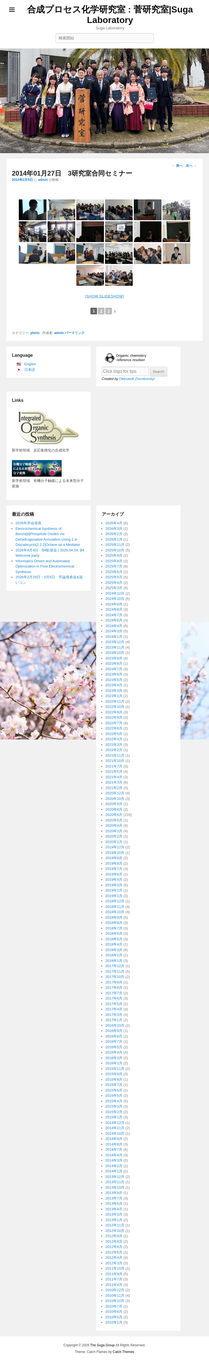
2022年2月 (113, 750)
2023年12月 (114, 642)
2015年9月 (113, 1074)
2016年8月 (113, 1036)
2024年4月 (113, 626)
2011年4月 (113, 1285)
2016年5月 (113, 1047)
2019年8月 (113, 863)
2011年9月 (113, 1274)
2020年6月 (113, 815)
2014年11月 (114, 1128)
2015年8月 (113, 1079)
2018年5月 (113, 939)
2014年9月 (113, 1139)
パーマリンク (75, 333)
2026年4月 (113, 523)
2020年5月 (113, 820)
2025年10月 (114, 550)
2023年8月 (113, 663)
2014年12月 (114, 1123)
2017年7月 (113, 993)
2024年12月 (114, 593)
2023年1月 (113, 696)
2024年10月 (114, 599)
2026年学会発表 (28, 523)
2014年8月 (113, 1144)
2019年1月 (113, 896)
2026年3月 (113, 529)
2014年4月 (113, 1155)
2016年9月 (113, 1031)
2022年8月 (113, 717)
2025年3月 (113, 588)
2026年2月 (113, 534)
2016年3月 (113, 1058)
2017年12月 (114, 966)
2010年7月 (113, 1306)
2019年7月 (113, 869)
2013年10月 (114, 1187)
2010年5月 (113, 1317)
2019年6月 (113, 874)
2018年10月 (114, 912)
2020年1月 (113, 842)
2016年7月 (113, 1041)
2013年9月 (113, 1193)
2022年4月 (113, 739)
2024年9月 (113, 604)
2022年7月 (113, 723)
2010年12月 (114, 1290)
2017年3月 (113, 1015)
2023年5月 (113, 680)
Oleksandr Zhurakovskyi (137, 379)
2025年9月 (113, 555)
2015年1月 (113, 1117)
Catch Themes (123, 1352)
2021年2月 (113, 788)
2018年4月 (113, 944)
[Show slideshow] (104, 296)
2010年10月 (114, 1301)
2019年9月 (113, 858)
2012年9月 (113, 1236)
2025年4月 (113, 583)
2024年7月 (113, 615)
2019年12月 (114, 847)
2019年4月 (113, 879)
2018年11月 (114, 907)
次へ (191, 166)
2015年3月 (113, 1106)
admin (43, 180)
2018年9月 (113, 917)
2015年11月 (114, 1069)
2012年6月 (113, 1247)
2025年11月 (114, 545)
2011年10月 (114, 1268)
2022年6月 (113, 728)
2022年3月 (113, 745)
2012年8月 (113, 1241)
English (30, 364)
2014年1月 (113, 1171)
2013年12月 (114, 1177)
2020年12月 (114, 793)
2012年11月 (114, 1225)
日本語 (29, 370)
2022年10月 (114, 707)
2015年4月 (113, 1101)
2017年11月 (114, 971)
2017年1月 (113, 1020)
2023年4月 (113, 685)
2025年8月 (113, 561)
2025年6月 (113, 572)
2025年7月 (113, 566)
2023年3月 (113, 691)
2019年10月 (114, 853)
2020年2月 (113, 836)
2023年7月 (113, 669)
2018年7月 (113, 928)
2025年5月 (113, 577)
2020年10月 (114, 799)
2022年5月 (113, 734)
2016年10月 (114, 1025)
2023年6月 (113, 674)
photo (35, 333)
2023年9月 (113, 658)
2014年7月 (113, 1149)
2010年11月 (114, 1295)
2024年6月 (113, 620)
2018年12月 (114, 901)
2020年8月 (113, 809)
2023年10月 (114, 653)
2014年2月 (113, 1166)
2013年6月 (113, 1203)
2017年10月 (114, 977)
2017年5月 (113, 1004)
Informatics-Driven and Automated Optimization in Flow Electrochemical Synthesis (44, 566)
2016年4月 (113, 1052)
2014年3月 (113, 1160)
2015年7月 (113, 1085)
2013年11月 (114, 1182)
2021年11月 (114, 755)
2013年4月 (113, 1209)
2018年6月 (113, 933)
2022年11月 (114, 701)
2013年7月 (113, 1198)
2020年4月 (113, 825)
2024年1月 (113, 637)
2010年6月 (113, 1311)
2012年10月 (114, 1231)
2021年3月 (113, 782)
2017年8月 (113, 987)
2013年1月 (113, 1220)
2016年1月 (113, 1063)
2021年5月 (113, 771)
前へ (177, 166)
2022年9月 (113, 712)
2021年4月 (113, 777)
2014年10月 (114, 1133)
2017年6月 (113, 998)
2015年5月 (113, 1095)
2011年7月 (113, 1279)
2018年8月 (113, 923)
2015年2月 (113, 1112)
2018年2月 (113, 955)
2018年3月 (113, 950)
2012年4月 (113, 1257)
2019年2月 (113, 890)
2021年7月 (113, 766)
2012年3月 (113, 1263)
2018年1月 (113, 961)
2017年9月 (113, 982)
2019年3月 (113, 885)
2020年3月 (113, 831)
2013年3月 (113, 1214)
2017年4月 (113, 1009)
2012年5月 (113, 1252)
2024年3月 (113, 631)
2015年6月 (113, 1090)
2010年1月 (113, 1322)
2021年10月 (114, 761)
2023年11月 (114, 647)
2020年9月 (113, 804)
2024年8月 (113, 609)
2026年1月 (113, 539)
